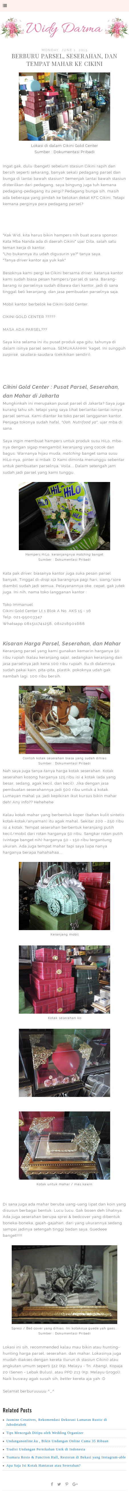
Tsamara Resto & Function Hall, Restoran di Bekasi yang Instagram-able (66, 1457)
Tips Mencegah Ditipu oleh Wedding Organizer (45, 1433)
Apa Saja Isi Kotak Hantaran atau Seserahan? (43, 1465)
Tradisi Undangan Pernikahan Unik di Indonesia (45, 1449)
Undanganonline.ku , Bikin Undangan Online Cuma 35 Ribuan (57, 1441)
